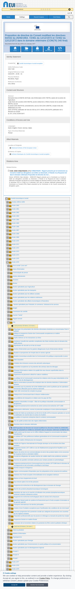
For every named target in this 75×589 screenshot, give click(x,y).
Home (8, 17)
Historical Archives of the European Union (23, 148)
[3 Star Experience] (46, 9)
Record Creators (39, 17)
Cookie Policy (44, 578)
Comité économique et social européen (30, 63)
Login (69, 13)
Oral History (56, 17)
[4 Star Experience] (48, 9)
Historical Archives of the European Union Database (20, 4)
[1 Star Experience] (42, 9)
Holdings (22, 17)
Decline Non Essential (37, 585)
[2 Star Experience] (44, 9)
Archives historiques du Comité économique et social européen (29, 154)
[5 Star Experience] (50, 9)
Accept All (14, 585)
